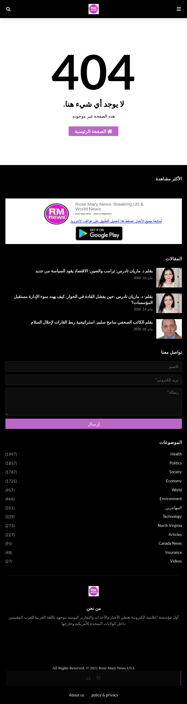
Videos (93, 561)
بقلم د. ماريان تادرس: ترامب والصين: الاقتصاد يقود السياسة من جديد (94, 270)
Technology (93, 517)
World (93, 490)
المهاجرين (93, 508)
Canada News (93, 544)
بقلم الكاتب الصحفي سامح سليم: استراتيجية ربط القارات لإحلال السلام (92, 322)
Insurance (93, 553)
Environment (93, 499)
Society (93, 472)
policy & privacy (105, 695)
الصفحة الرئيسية (93, 131)
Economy (93, 481)
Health (93, 455)
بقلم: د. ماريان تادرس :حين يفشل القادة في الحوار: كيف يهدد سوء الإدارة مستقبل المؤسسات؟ (83, 299)
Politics (93, 464)
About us (76, 695)
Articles (93, 535)
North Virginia (93, 526)
